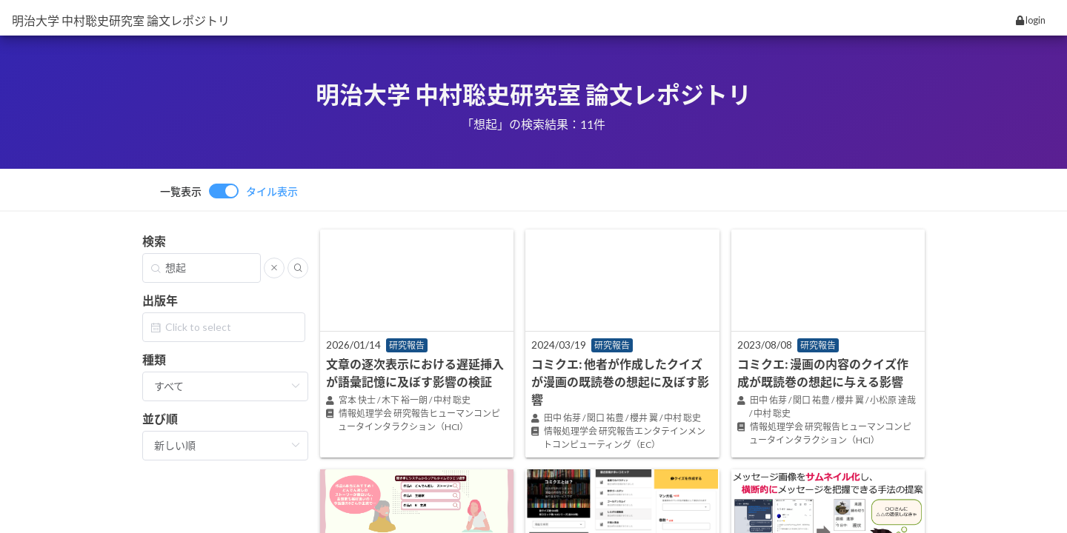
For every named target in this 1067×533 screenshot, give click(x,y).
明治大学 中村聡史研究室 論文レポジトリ (121, 20)
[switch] (229, 191)
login (1031, 20)
